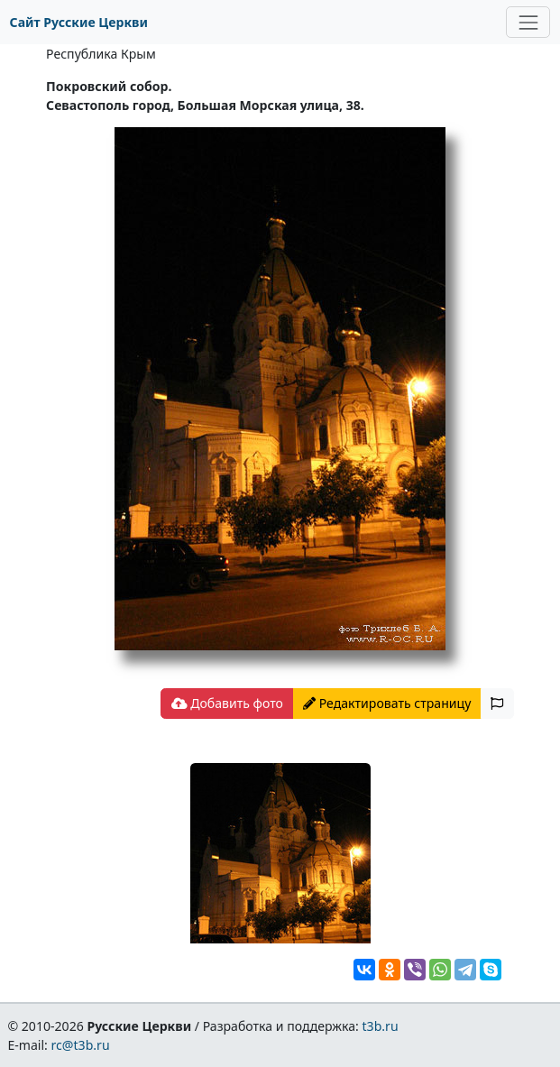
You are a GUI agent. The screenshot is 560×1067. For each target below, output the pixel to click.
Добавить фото (227, 703)
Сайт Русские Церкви (79, 22)
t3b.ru (381, 1026)
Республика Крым (101, 53)
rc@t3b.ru (80, 1044)
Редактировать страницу (387, 703)
